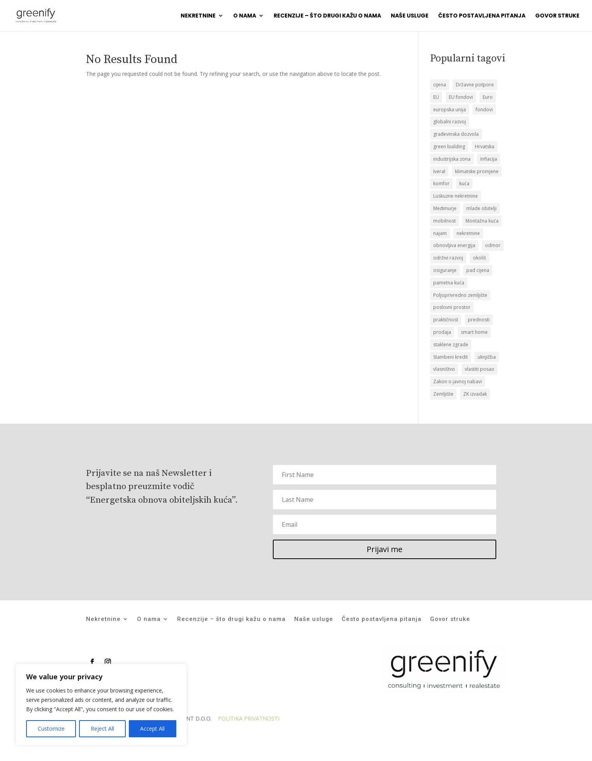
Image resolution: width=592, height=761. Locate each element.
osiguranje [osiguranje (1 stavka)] (445, 270)
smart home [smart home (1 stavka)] (474, 332)
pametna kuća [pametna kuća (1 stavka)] (448, 282)
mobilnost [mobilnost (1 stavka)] (444, 220)
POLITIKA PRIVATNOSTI (248, 718)
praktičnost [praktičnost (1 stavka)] (445, 319)
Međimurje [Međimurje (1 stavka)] (445, 208)
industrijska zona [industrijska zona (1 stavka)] (452, 159)
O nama (244, 16)
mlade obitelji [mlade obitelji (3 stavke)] (481, 208)
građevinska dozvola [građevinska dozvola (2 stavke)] (456, 134)
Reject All (102, 728)
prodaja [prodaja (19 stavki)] (442, 332)
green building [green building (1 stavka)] (449, 146)
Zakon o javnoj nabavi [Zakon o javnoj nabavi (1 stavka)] (457, 381)
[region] (101, 704)
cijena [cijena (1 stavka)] (439, 84)
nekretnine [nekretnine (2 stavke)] (468, 233)
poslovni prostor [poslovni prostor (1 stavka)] (452, 307)
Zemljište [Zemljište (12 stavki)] (443, 394)
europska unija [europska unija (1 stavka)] (449, 109)
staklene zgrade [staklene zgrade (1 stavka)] (450, 344)
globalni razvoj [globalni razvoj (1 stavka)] (449, 121)
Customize (51, 728)
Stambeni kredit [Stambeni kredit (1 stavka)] (450, 357)
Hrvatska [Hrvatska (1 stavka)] (484, 146)
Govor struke (557, 16)
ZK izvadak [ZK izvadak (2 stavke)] (475, 394)
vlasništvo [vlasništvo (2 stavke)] (444, 369)
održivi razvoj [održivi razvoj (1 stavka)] (448, 257)
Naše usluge (410, 16)
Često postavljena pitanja (481, 16)
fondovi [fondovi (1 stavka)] (484, 109)
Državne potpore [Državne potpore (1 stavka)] (475, 84)
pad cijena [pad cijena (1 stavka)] (477, 270)
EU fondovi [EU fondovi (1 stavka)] (461, 97)
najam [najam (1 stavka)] (440, 233)
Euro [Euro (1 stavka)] (488, 97)
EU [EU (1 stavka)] (436, 97)
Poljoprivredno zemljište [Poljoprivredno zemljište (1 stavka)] (460, 295)
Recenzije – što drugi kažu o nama (327, 16)
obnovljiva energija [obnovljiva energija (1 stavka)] (454, 245)
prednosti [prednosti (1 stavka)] (479, 319)
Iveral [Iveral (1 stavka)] (439, 171)
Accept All (152, 728)
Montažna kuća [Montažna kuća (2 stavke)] (482, 220)
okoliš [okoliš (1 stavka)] (479, 257)
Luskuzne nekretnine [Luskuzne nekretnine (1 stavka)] (455, 196)
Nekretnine (198, 16)
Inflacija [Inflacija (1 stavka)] (488, 159)
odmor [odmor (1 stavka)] (493, 245)
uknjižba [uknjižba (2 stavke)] (487, 357)
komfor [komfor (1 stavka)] (441, 183)
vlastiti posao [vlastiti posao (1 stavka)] (479, 369)
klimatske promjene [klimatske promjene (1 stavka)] (477, 171)
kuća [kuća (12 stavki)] (464, 183)
